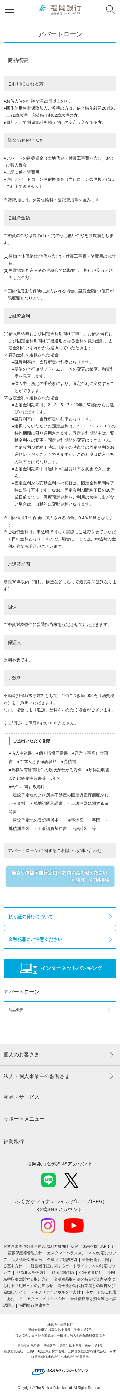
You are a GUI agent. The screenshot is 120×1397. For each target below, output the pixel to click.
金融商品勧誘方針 (62, 1259)
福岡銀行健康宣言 (34, 1305)
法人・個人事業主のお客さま (37, 1076)
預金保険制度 (63, 1272)
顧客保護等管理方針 (25, 1253)
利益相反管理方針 (32, 1272)
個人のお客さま (21, 1054)
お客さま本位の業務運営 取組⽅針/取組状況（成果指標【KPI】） (59, 1246)
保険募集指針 (90, 1272)
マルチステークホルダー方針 (56, 1292)
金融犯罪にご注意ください (35, 939)
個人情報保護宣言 (27, 1259)
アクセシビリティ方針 (46, 1299)
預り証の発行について (30, 916)
